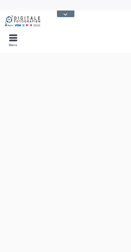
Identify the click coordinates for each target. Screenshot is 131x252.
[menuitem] (13, 40)
